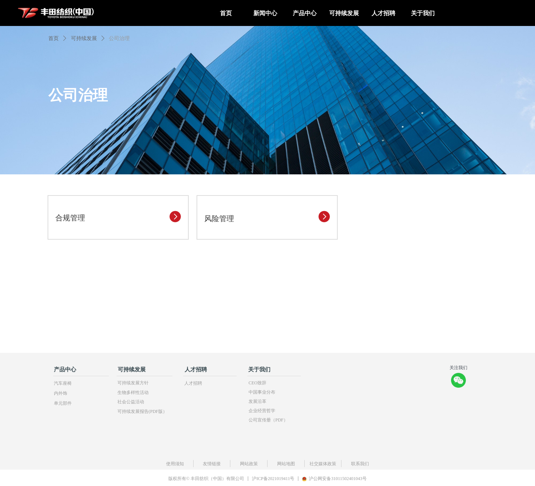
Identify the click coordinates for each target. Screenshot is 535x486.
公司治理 (119, 38)
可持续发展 (84, 38)
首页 (53, 38)
